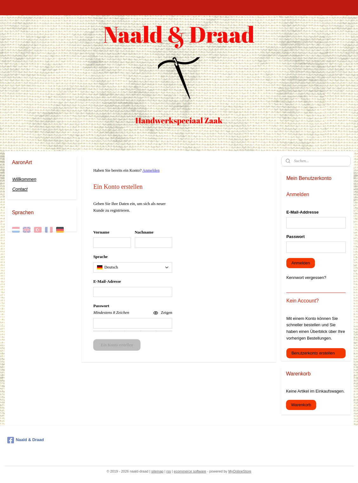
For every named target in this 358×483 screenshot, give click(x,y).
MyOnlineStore (239, 471)
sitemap (157, 471)
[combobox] (132, 267)
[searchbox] (132, 267)
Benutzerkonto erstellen (313, 353)
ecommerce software (190, 471)
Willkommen (24, 179)
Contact (20, 189)
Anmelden (150, 170)
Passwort (295, 236)
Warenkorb (301, 404)
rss (168, 471)
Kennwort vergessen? (306, 277)
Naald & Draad (25, 440)
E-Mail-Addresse (302, 212)
